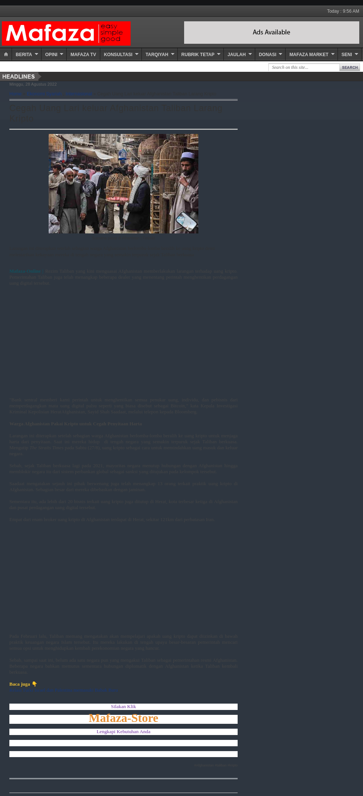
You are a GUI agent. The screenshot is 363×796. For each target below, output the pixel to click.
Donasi (268, 54)
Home (15, 94)
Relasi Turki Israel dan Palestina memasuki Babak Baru (63, 690)
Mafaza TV (83, 54)
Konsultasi (118, 54)
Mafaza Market (308, 54)
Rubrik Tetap (198, 54)
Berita (24, 54)
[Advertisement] (114, 344)
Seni (347, 54)
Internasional (78, 94)
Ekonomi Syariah (44, 94)
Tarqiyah (157, 54)
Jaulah (237, 54)
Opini (51, 54)
